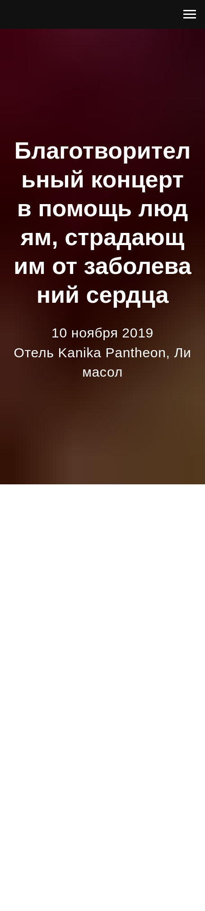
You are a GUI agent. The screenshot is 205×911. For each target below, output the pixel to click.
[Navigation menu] (189, 14)
